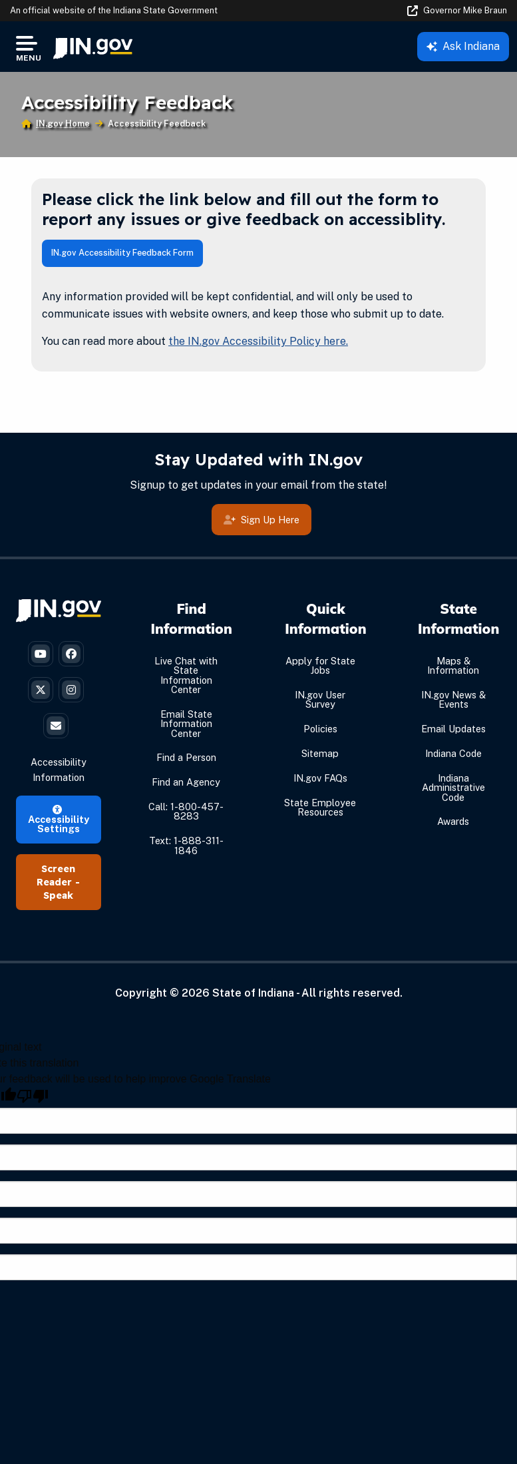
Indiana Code (453, 753)
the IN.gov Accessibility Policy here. (258, 341)
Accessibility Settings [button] (58, 819)
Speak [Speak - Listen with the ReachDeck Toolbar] (58, 895)
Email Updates (453, 728)
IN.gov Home (63, 123)
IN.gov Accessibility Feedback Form (122, 253)
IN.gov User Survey (320, 699)
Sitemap (320, 753)
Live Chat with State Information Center (186, 675)
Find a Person (186, 757)
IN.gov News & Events (453, 699)
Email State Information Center (186, 723)
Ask (463, 46)
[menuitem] (93, 47)
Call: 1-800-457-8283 (186, 811)
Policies (320, 728)
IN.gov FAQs (320, 778)
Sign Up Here (261, 519)
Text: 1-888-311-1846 (186, 845)
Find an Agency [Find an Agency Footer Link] (186, 782)
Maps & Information (453, 665)
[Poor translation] (33, 1096)
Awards (453, 821)
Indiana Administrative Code (453, 787)
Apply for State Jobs (320, 665)
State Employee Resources (320, 807)
